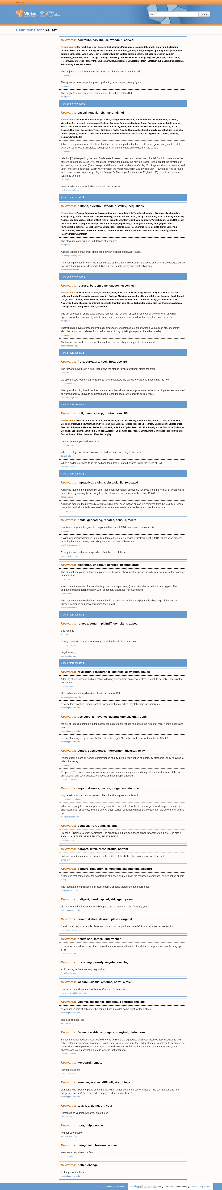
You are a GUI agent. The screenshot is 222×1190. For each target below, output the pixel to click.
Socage (115, 119)
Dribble (172, 424)
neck (104, 361)
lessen (125, 285)
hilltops (83, 206)
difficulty (112, 1001)
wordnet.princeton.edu (70, 708)
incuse (104, 40)
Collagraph (172, 47)
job (87, 1105)
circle (127, 982)
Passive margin (68, 234)
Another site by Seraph (200, 1186)
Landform (82, 234)
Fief (87, 119)
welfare (83, 982)
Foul (165, 427)
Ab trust (175, 126)
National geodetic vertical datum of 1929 (81, 220)
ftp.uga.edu (65, 75)
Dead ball (136, 427)
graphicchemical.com (70, 270)
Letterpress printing (153, 50)
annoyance (100, 716)
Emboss (101, 50)
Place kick (123, 420)
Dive (170, 427)
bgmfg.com (65, 579)
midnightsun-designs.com (72, 930)
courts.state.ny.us (68, 656)
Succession (86, 130)
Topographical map (88, 223)
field (90, 1145)
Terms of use (119, 1186)
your (109, 1105)
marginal (122, 1032)
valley (122, 206)
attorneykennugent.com (71, 799)
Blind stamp (86, 64)
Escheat (104, 123)
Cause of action (79, 303)
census (121, 520)
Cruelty (74, 296)
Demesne (114, 123)
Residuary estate (156, 123)
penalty (90, 413)
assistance (96, 1001)
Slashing (143, 431)
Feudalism (87, 126)
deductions (138, 1032)
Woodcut (110, 50)
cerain (82, 919)
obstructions (114, 413)
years (129, 899)
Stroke (180, 424)
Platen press (127, 47)
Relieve (80, 292)
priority (98, 962)
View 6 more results (73, 473)
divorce (133, 788)
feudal (92, 112)
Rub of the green (85, 434)
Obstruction (92, 424)
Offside (176, 420)
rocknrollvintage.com (69, 397)
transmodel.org (67, 840)
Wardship (65, 123)
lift (126, 413)
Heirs (123, 126)
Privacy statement (104, 1186)
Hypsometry (106, 216)
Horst (163, 227)
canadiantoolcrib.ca (69, 608)
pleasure (146, 868)
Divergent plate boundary (167, 213)
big (126, 962)
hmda (81, 520)
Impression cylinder (164, 54)
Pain (125, 292)
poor (81, 1125)
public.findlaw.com (68, 645)
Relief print (75, 50)
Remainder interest (109, 133)
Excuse (173, 299)
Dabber (165, 61)
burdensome (99, 285)
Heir (146, 126)
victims (83, 1001)
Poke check (76, 427)
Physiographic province (73, 227)
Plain (133, 216)
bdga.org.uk (66, 511)
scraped (112, 565)
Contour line (130, 230)
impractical (85, 482)
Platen (143, 61)
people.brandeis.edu (69, 346)
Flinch (79, 299)
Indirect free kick (174, 431)
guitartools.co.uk (68, 383)
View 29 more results (73, 276)
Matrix (85, 54)
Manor (78, 126)
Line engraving (106, 61)
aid (113, 899)
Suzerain (173, 119)
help (89, 1125)
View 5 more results (73, 197)
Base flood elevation (86, 230)
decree (105, 788)
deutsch (83, 825)
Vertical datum (158, 220)
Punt (121, 427)
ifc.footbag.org (67, 497)
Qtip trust (74, 130)
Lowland (101, 230)
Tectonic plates (123, 227)
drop (100, 413)
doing (95, 1105)
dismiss (93, 788)
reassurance (102, 671)
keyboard (84, 1062)
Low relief (94, 54)
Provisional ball (107, 424)
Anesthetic (102, 306)
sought (94, 623)
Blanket (124, 57)
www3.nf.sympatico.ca (70, 545)
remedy (83, 623)
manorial (112, 112)
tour (80, 1105)
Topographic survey (147, 216)
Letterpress (121, 61)
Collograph (148, 47)
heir (101, 112)
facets (132, 520)
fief (121, 112)
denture (83, 868)
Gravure (161, 57)
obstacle (112, 482)
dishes (92, 919)
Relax (137, 299)
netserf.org (65, 179)
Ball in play (105, 434)
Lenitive (129, 299)
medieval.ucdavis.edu (70, 190)
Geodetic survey (94, 227)
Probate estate (127, 133)
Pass (134, 431)
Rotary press (135, 50)
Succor (147, 292)
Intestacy (173, 133)
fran (93, 825)
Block (155, 420)
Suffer (166, 292)
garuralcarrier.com (68, 973)
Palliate (94, 292)
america (106, 982)
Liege (99, 119)
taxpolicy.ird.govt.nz (69, 556)
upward (122, 361)
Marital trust (142, 133)
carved (129, 40)
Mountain (123, 213)
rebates (109, 520)
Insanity (103, 296)
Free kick (137, 424)
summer (83, 1082)
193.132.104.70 (67, 1023)
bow (112, 361)
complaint (120, 623)
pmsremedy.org (67, 686)
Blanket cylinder (145, 54)
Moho (171, 223)
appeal (133, 623)
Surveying (172, 227)
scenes (96, 1082)
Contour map (105, 223)
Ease (87, 292)
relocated (131, 482)
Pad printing (122, 50)
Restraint (166, 303)
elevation (96, 206)
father (98, 939)
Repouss (77, 57)
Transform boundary (143, 213)
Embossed (75, 54)
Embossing (66, 57)
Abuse (73, 306)
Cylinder (114, 54)
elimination (113, 868)
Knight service (172, 123)
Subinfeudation (143, 119)
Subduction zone (121, 216)
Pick (145, 427)
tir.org (63, 880)
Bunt (118, 431)
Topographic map (121, 223)
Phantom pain (119, 303)
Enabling (165, 296)
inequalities (136, 206)
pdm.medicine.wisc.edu (71, 697)
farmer (82, 1032)
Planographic (176, 61)
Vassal (107, 119)
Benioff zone (116, 220)
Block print (169, 50)
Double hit (90, 431)
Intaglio (138, 47)
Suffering (155, 296)
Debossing (114, 57)
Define (204, 14)
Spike (128, 427)
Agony (95, 296)
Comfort (145, 296)
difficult (107, 1082)
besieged (84, 716)
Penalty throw (155, 427)
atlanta (114, 716)
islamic (94, 982)
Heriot (93, 119)
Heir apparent (92, 123)
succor (114, 285)
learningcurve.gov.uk (69, 1136)
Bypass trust (155, 133)
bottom (123, 849)
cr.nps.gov (65, 860)
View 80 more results (73, 103)
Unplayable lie (78, 424)
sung (101, 825)
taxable (93, 1032)
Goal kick (100, 431)
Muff (150, 431)
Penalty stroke (136, 420)
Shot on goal (161, 424)
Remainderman (135, 126)
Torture (137, 303)
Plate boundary (165, 216)
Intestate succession (88, 133)
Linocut (64, 50)
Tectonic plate (152, 227)
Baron (143, 123)
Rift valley (179, 216)
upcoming (85, 962)
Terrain (79, 216)
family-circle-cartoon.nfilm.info (73, 993)
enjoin (82, 788)
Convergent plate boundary (136, 220)
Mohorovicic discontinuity (155, 230)
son (89, 939)
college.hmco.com (68, 953)
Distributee (106, 130)
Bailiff (165, 133)
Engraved (151, 57)
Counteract (94, 303)
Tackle (162, 420)
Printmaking (67, 64)
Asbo (86, 299)
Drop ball (65, 424)
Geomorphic (138, 227)
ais (109, 825)
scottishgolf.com (68, 467)
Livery (71, 126)
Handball (87, 427)
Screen (119, 424)
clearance (84, 565)
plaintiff (106, 623)
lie (121, 482)
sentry (82, 750)
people (98, 1125)
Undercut (79, 61)
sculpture (84, 40)
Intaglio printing (100, 57)
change (92, 1165)
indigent (83, 899)
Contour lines (67, 230)
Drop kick (65, 431)
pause (145, 671)
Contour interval (115, 230)
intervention (115, 750)
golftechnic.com (67, 445)
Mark (96, 434)
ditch (93, 849)
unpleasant (128, 716)
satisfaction (130, 868)
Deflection (98, 427)
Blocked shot (96, 420)
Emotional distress (151, 303)
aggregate (107, 1032)
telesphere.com (67, 1156)
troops (142, 716)
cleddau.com (66, 1116)
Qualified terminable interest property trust (141, 130)
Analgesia (157, 292)
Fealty (116, 130)
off (102, 1105)
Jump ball (126, 431)
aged (119, 899)
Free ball (65, 427)
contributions (129, 1001)
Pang (140, 292)
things (126, 1082)
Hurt (120, 292)
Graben (173, 230)
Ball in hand (77, 431)
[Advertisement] (29, 88)
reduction (96, 868)
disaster (130, 750)
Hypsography (67, 216)
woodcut (116, 40)
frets (81, 361)
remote (97, 1062)
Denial (93, 306)
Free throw (148, 424)
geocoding (94, 520)
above (112, 1145)
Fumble (128, 424)
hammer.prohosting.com (71, 255)
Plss (139, 230)
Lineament (72, 223)
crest (102, 849)
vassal (82, 112)
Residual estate (101, 126)
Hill (130, 213)
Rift (175, 220)
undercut (99, 565)
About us (20, 2)
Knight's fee (76, 137)
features (101, 1145)
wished (116, 939)
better (82, 1165)
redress (83, 285)
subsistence (96, 750)
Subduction (108, 227)
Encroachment (68, 434)
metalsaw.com (67, 593)
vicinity (100, 482)
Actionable (163, 299)
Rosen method (106, 299)
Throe (130, 303)
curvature (92, 361)
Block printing (89, 50)
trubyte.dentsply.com (69, 890)
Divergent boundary (107, 213)
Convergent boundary (142, 223)
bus (115, 825)
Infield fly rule (111, 427)
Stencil (87, 57)
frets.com (65, 372)
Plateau (80, 213)
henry (81, 939)
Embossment (113, 47)
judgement (119, 788)
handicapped (100, 899)
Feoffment (125, 123)
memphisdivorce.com (70, 817)
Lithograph (133, 61)
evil (133, 285)
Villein (155, 119)
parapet (83, 849)
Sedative (94, 299)
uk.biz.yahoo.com (68, 1054)
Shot (169, 420)
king (107, 939)
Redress (113, 296)
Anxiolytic (66, 303)
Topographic (160, 223)
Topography (91, 213)
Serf (74, 123)
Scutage (135, 123)
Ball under (179, 427)
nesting (125, 565)
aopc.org (64, 634)
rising (82, 1145)
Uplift (169, 220)
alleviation (132, 671)
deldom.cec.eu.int (68, 779)
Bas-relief (92, 47)
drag (135, 565)
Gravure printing (137, 57)
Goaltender (159, 431)
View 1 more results (73, 404)
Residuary (115, 126)
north (117, 982)
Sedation (119, 299)
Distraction (104, 292)
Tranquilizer (83, 306)
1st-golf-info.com (68, 456)
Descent (65, 130)
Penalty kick (110, 420)
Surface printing (128, 54)
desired (104, 919)
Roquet (147, 420)
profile (111, 849)
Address (110, 431)
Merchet (81, 123)
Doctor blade (172, 57)
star (117, 1082)
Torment (145, 299)
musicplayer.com (68, 1073)
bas (95, 40)
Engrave (102, 47)
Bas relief (81, 47)
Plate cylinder (91, 61)
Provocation (85, 296)
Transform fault (91, 216)
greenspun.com (67, 531)
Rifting (105, 220)
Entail (64, 126)
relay (141, 750)
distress (118, 671)
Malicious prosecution (129, 296)
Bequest (65, 137)
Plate (76, 64)
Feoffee (80, 119)
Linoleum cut (154, 61)
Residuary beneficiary (159, 126)
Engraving (161, 47)
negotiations (114, 962)
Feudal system (127, 119)
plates (115, 919)
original (126, 919)
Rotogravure (67, 61)
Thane (96, 130)
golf (80, 413)
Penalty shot (83, 420)
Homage (163, 119)
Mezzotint (104, 54)
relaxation (84, 671)
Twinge (153, 299)
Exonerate (106, 303)
